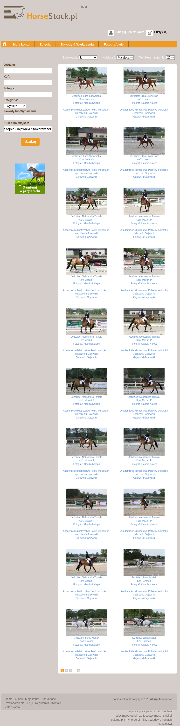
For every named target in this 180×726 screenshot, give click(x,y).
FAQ (30, 703)
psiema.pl (117, 719)
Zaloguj (121, 32)
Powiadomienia (14, 703)
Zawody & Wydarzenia (77, 44)
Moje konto (21, 44)
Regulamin (42, 703)
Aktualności (49, 699)
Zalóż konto (12, 707)
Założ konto (136, 32)
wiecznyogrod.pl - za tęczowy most (138, 715)
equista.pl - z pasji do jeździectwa (150, 711)
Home (9, 699)
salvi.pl (167, 715)
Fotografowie (114, 44)
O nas (19, 699)
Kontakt (56, 703)
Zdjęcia (45, 44)
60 (79, 672)
